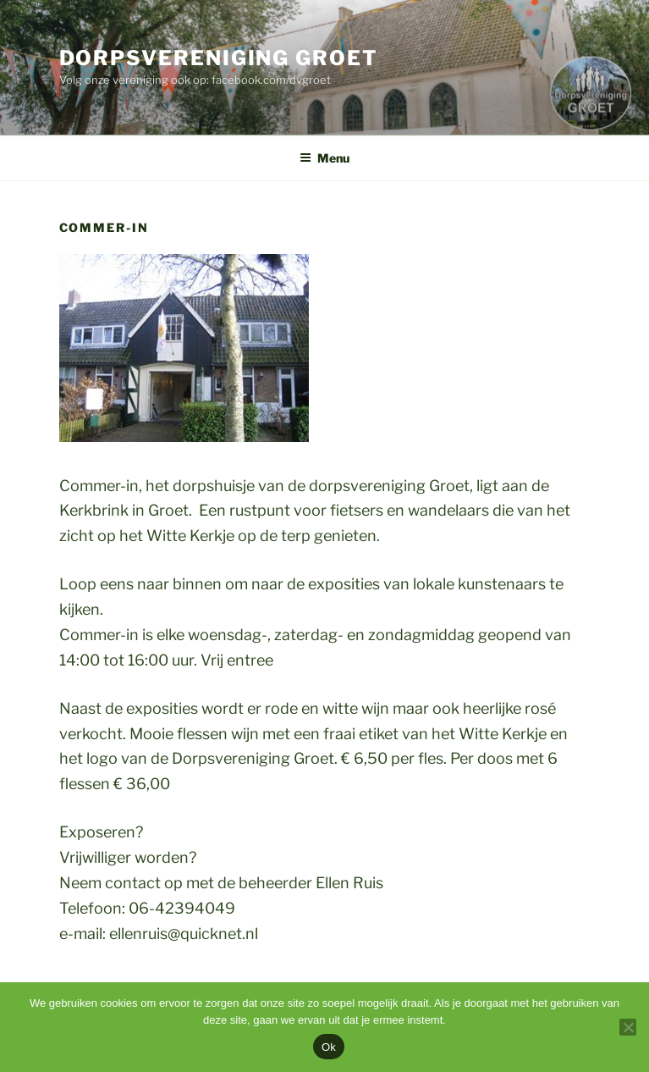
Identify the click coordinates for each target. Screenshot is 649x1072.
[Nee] (627, 1027)
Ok (329, 1047)
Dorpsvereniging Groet (218, 58)
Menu (324, 158)
